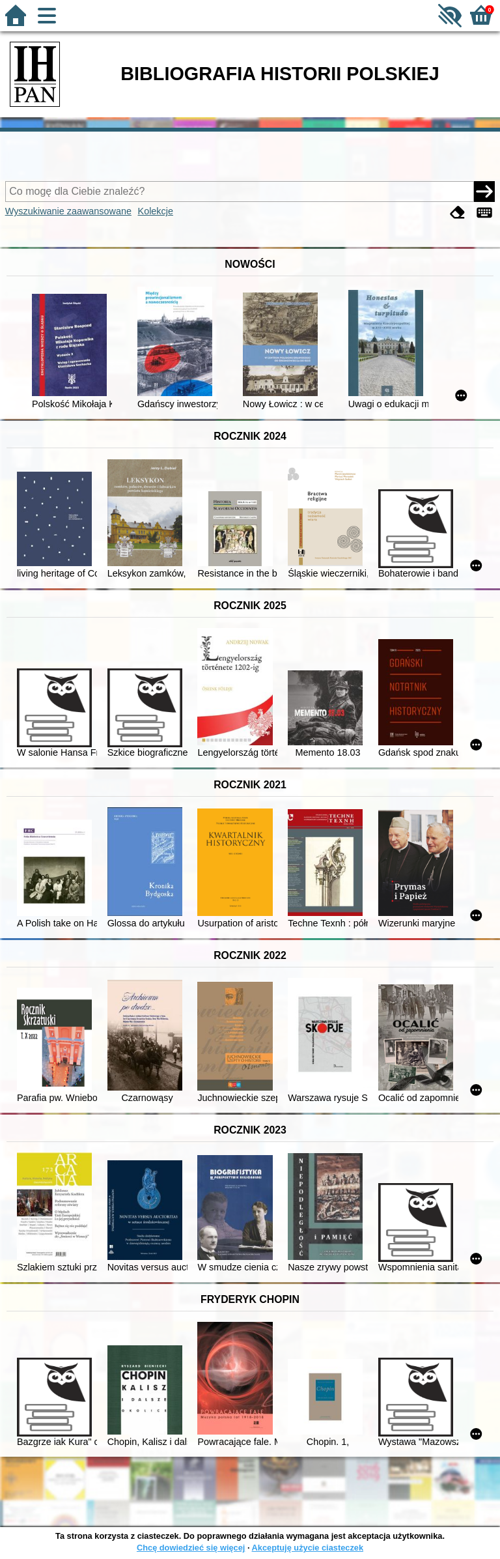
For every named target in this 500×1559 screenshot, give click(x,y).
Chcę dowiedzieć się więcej (191, 1547)
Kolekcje (155, 211)
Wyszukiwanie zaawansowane (68, 211)
